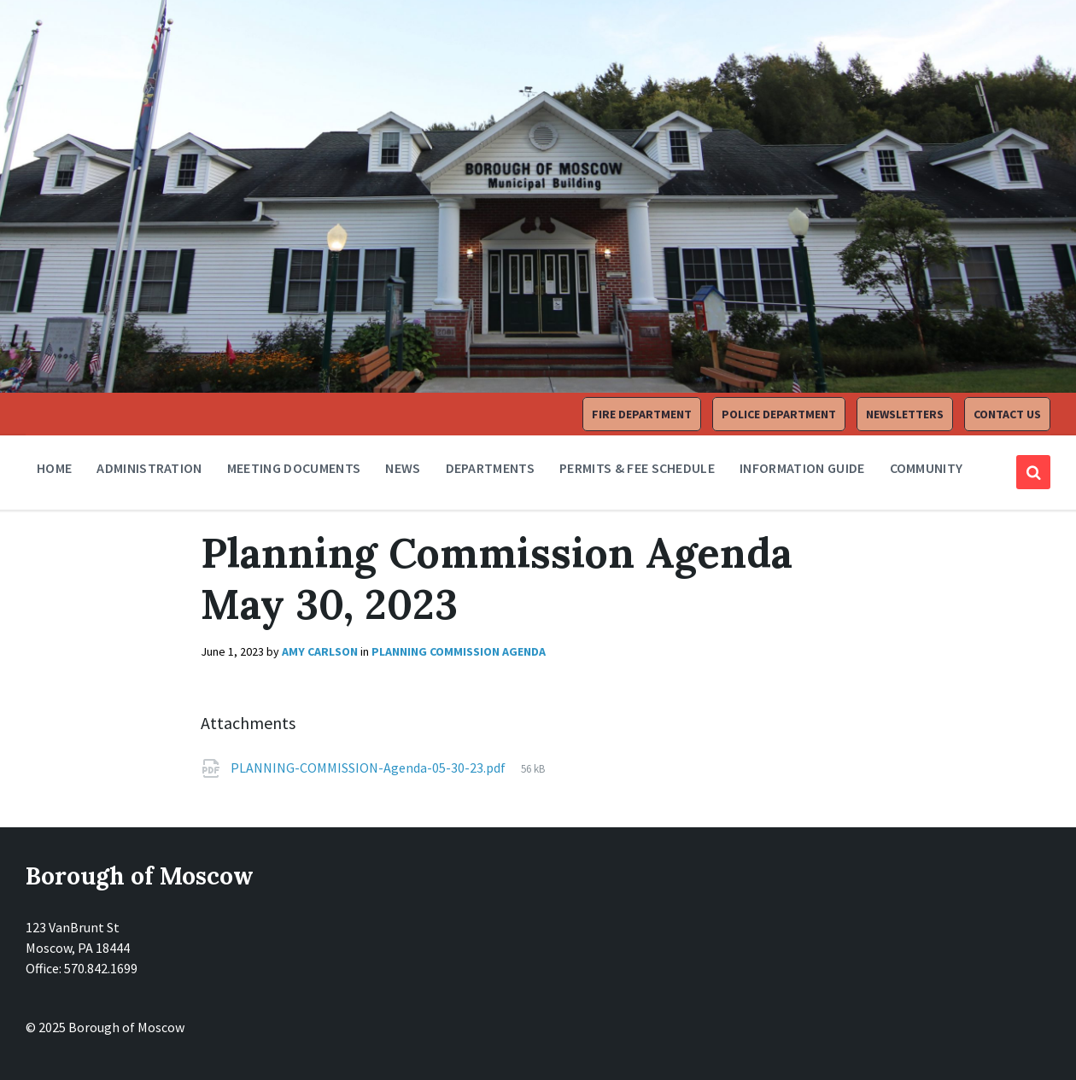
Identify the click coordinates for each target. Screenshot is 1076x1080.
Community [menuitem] (926, 467)
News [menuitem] (402, 467)
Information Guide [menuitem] (802, 467)
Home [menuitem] (54, 467)
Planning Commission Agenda (458, 651)
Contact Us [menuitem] (1007, 414)
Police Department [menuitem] (779, 414)
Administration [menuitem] (149, 467)
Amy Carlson (320, 651)
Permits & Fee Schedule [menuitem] (637, 467)
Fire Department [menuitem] (642, 414)
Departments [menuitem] (490, 467)
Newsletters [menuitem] (905, 414)
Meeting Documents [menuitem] (293, 467)
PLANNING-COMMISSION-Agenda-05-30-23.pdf (369, 767)
